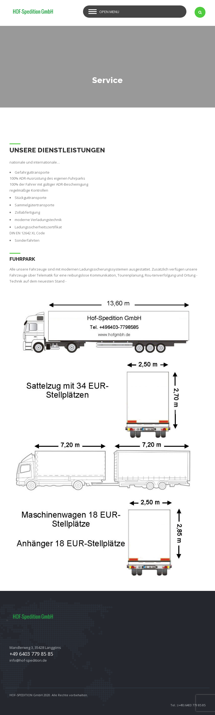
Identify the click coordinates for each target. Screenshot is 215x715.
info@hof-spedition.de (28, 660)
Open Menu (109, 11)
